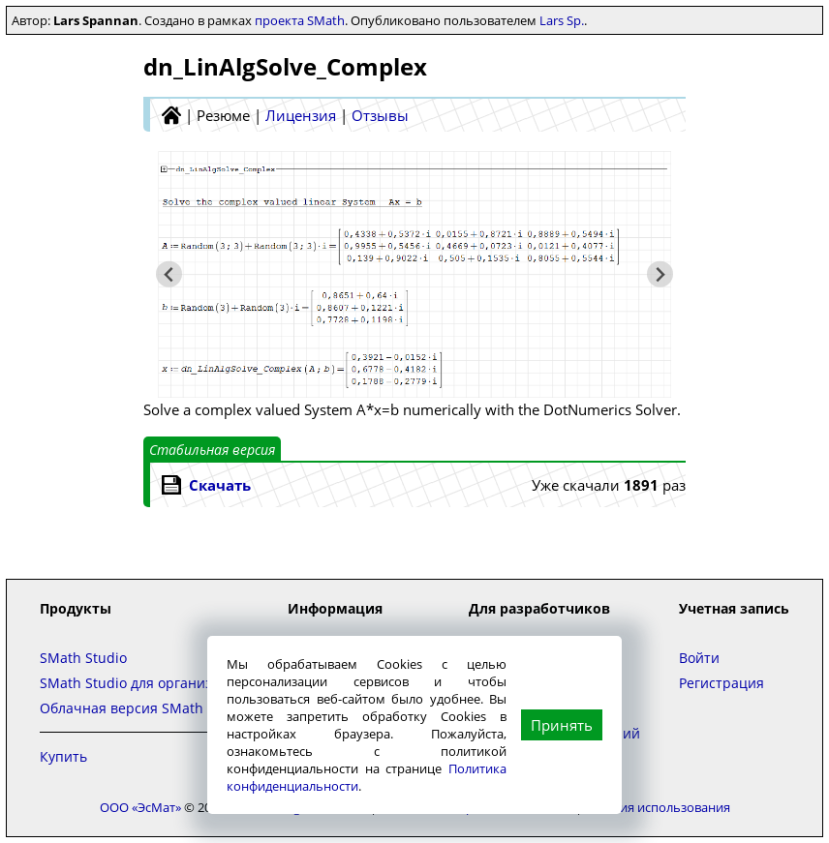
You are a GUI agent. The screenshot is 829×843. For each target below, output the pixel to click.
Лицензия (300, 115)
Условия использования (657, 807)
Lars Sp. (561, 20)
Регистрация (721, 683)
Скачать (220, 485)
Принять (562, 725)
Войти (699, 657)
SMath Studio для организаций (143, 683)
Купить (63, 756)
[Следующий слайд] (660, 274)
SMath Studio (83, 657)
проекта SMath (300, 20)
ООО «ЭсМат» (140, 807)
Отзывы (380, 115)
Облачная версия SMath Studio (144, 708)
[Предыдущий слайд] (169, 274)
